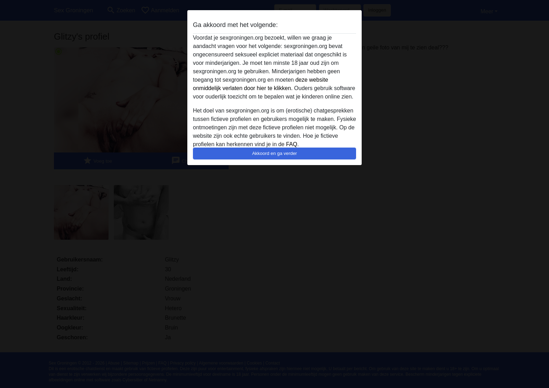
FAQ (291, 144)
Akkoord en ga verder (274, 153)
